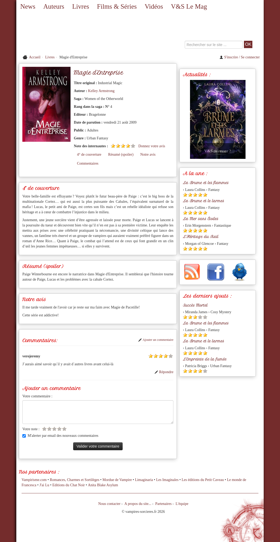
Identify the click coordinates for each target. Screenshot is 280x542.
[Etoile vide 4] (59, 429)
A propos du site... (137, 504)
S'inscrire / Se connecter (239, 57)
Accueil (35, 57)
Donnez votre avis (151, 146)
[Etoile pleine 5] (205, 195)
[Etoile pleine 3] (123, 146)
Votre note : (30, 429)
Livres (80, 6)
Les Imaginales (167, 480)
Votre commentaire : (37, 396)
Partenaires (163, 504)
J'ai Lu (44, 485)
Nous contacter (109, 504)
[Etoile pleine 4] (128, 146)
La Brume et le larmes (203, 201)
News (27, 6)
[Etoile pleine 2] (118, 146)
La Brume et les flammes (206, 183)
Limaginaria (144, 480)
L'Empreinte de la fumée (205, 359)
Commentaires (87, 163)
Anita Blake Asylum (103, 485)
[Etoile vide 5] (133, 146)
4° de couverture (89, 154)
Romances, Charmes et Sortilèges (74, 480)
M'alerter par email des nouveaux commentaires (60, 436)
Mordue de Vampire (117, 480)
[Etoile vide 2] (49, 429)
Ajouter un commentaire (155, 340)
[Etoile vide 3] (54, 429)
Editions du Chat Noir (68, 485)
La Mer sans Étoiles (200, 219)
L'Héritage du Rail (200, 237)
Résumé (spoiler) (120, 154)
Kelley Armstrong (101, 91)
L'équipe (182, 504)
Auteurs (53, 6)
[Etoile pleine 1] (113, 146)
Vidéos (154, 6)
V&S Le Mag (189, 6)
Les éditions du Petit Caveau (203, 480)
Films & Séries (117, 6)
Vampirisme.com (34, 480)
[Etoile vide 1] (44, 429)
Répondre (163, 372)
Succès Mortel (195, 305)
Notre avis (148, 154)
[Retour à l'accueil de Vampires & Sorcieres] (55, 33)
